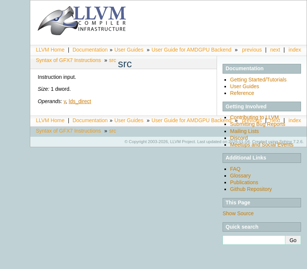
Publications (244, 182)
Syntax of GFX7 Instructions (68, 60)
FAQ (235, 169)
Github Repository (251, 189)
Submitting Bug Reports (257, 124)
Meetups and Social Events (262, 145)
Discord (239, 138)
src (112, 60)
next (275, 50)
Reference (242, 93)
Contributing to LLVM (254, 117)
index (295, 50)
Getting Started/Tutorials (258, 80)
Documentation (90, 50)
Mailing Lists (244, 131)
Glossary (240, 176)
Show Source (238, 213)
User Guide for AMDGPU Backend (192, 50)
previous (252, 50)
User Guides (128, 50)
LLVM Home (50, 50)
